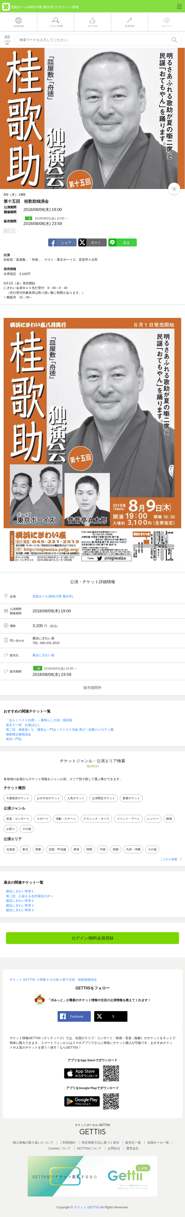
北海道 (10, 849)
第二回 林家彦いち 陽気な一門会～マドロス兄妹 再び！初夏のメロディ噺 (59, 729)
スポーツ (42, 818)
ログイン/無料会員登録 (93, 938)
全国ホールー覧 (158, 1142)
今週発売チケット (17, 798)
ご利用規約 (67, 1142)
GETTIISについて (89, 1148)
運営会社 (132, 1148)
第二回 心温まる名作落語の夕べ (29, 896)
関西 (89, 849)
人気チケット (76, 798)
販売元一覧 (133, 1142)
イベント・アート (128, 818)
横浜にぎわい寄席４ (20, 900)
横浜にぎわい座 (43, 655)
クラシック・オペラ (96, 818)
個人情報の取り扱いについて (33, 1142)
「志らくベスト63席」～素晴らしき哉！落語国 (39, 720)
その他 (26, 829)
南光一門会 (14, 739)
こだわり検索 (168, 859)
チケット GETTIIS (86, 1207)
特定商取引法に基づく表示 (100, 1142)
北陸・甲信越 (57, 849)
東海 (76, 849)
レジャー (153, 818)
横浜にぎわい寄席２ (20, 910)
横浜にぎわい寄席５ (20, 891)
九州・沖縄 (133, 849)
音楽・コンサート (17, 818)
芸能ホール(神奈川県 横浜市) (53, 596)
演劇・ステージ (66, 818)
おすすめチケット (48, 798)
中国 (103, 849)
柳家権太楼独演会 (18, 734)
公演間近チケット (103, 798)
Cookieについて (59, 1148)
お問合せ (114, 1148)
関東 (38, 849)
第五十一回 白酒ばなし (23, 725)
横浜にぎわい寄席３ (20, 905)
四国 (116, 849)
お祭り (10, 829)
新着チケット (131, 798)
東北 (25, 849)
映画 (169, 818)
